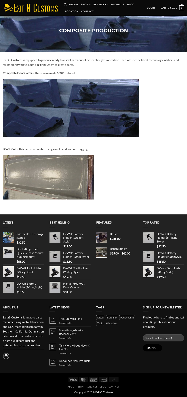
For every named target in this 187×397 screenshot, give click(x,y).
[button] (151, 8)
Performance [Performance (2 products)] (127, 317)
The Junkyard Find (70, 318)
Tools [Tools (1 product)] (100, 323)
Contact (87, 11)
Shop (86, 4)
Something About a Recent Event (71, 331)
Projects (118, 4)
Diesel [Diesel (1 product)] (100, 317)
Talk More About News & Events (74, 347)
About (73, 4)
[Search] (65, 4)
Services (100, 4)
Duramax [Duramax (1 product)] (112, 317)
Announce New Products (74, 360)
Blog (130, 4)
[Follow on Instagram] (6, 356)
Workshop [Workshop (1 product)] (111, 323)
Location (72, 11)
